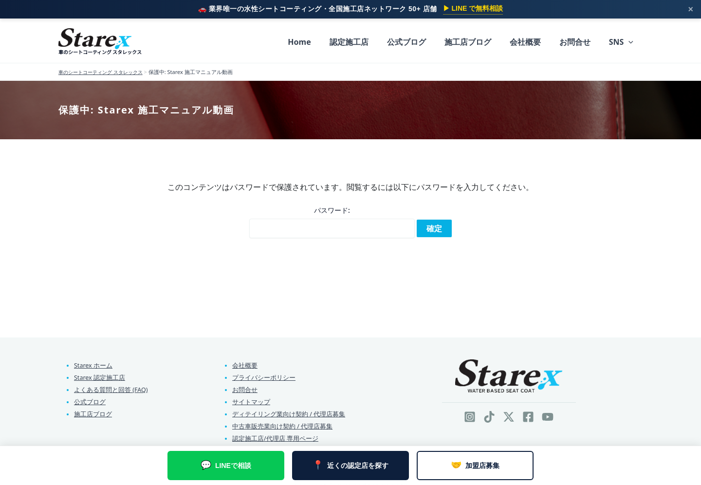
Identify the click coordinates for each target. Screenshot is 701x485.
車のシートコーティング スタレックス (100, 52)
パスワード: (332, 220)
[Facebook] (528, 415)
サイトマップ (251, 400)
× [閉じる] (690, 9)
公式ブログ (90, 400)
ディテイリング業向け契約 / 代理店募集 (288, 413)
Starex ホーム (93, 363)
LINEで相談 (226, 465)
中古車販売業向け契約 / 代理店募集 (282, 425)
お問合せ (245, 388)
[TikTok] (489, 415)
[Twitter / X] (509, 415)
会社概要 (245, 363)
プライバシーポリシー (263, 375)
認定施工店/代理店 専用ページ (275, 437)
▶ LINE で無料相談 (473, 8)
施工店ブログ (93, 413)
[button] (630, 41)
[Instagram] (470, 415)
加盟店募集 (475, 465)
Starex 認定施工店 (100, 375)
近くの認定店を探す (350, 465)
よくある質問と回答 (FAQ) (111, 388)
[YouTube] (547, 415)
